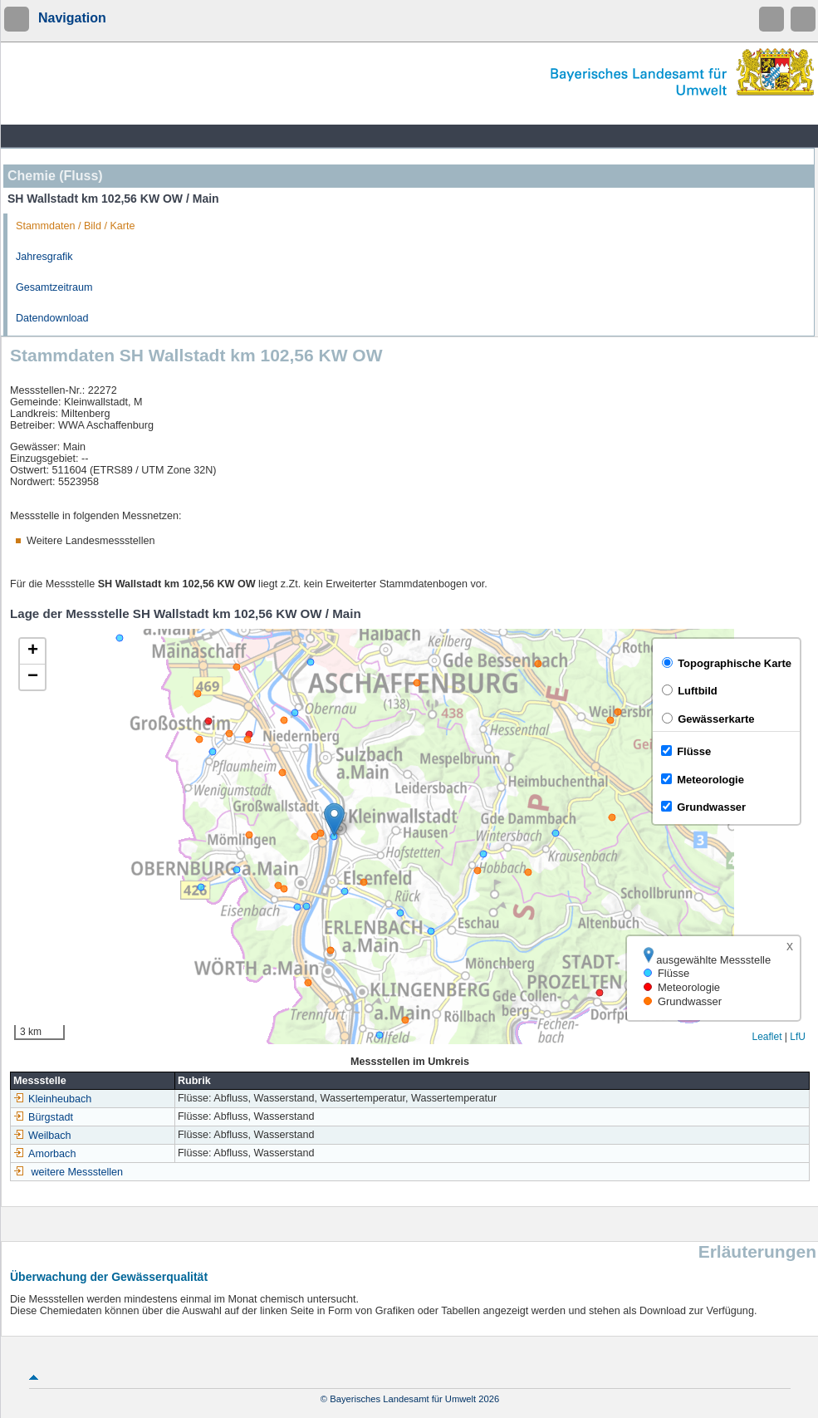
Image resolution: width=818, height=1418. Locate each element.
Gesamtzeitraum (54, 287)
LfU (798, 1037)
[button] (334, 819)
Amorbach (44, 1154)
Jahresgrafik (44, 257)
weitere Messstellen (78, 1172)
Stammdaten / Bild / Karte (75, 226)
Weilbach (42, 1135)
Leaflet (766, 1037)
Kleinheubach (52, 1099)
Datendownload (52, 318)
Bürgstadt (43, 1117)
